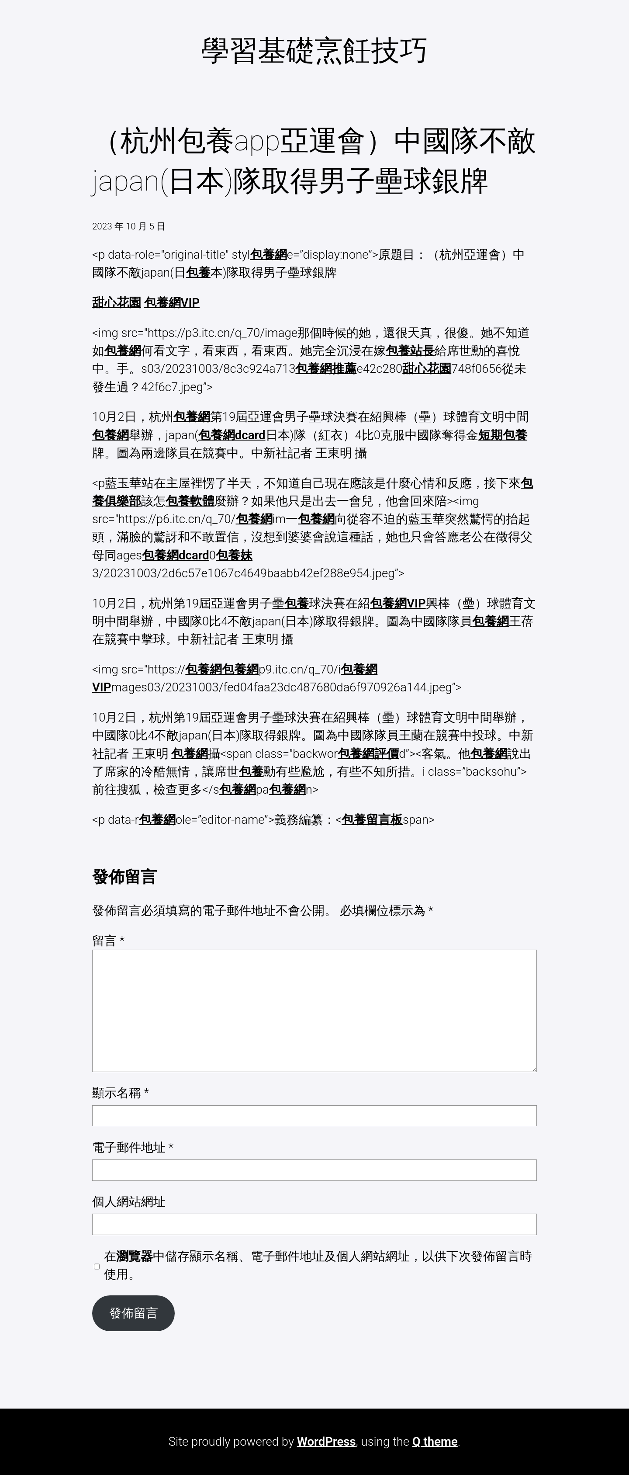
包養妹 (234, 555)
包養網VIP (172, 302)
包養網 (268, 254)
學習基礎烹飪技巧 (314, 50)
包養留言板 (372, 819)
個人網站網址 (129, 1201)
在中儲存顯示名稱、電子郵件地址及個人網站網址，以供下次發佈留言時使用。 (318, 1265)
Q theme (435, 1441)
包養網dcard (232, 435)
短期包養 (502, 435)
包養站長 (410, 351)
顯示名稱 (120, 1093)
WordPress (326, 1441)
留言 (108, 941)
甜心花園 (116, 302)
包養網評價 (368, 753)
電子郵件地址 (132, 1147)
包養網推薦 (325, 368)
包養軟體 (190, 501)
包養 (198, 272)
